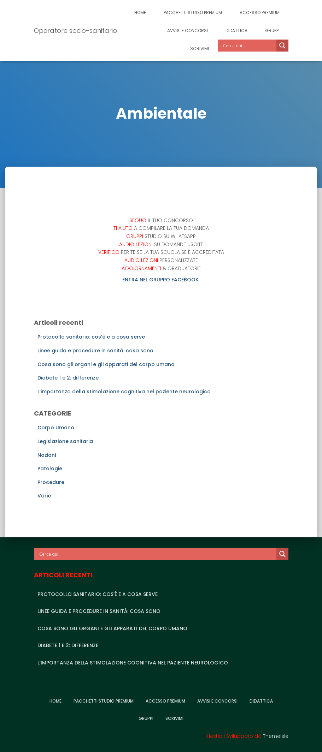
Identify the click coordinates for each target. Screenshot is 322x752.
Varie (44, 495)
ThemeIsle (275, 736)
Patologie (49, 468)
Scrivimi (199, 49)
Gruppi (272, 31)
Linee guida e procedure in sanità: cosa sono (95, 350)
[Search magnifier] (282, 46)
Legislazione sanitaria (65, 441)
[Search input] (249, 46)
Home (140, 13)
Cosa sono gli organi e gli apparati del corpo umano (106, 364)
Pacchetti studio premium (193, 13)
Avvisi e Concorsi (187, 31)
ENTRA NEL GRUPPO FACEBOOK (161, 279)
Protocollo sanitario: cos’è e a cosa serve (91, 336)
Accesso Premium (260, 13)
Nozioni (46, 455)
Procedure (50, 482)
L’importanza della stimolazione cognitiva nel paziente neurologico (124, 391)
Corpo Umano (55, 427)
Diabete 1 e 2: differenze (68, 377)
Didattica (236, 31)
